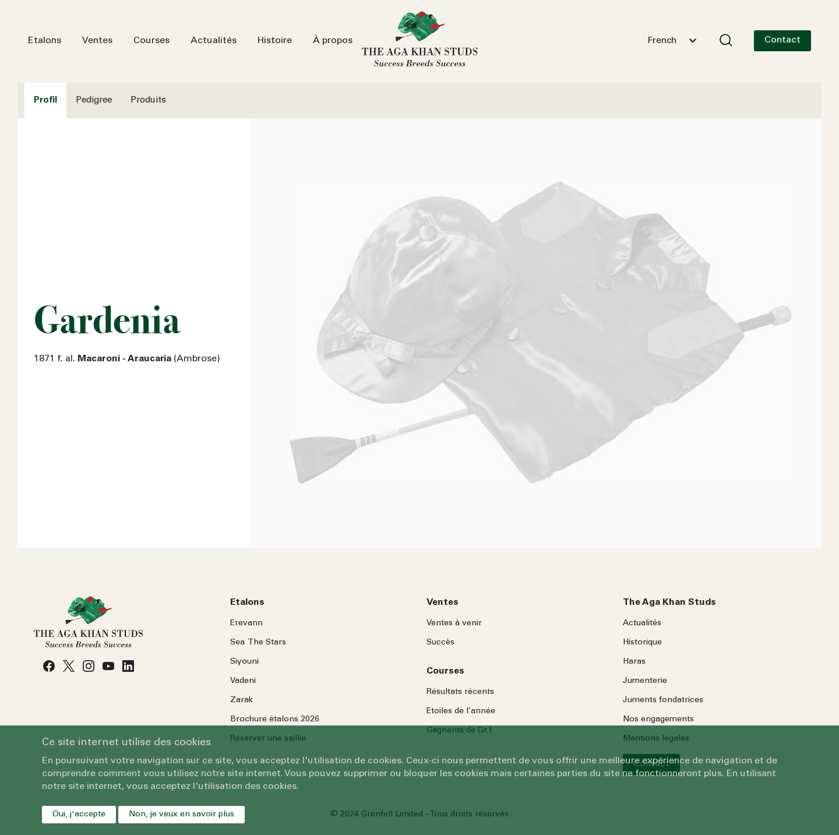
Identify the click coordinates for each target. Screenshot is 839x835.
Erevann (246, 623)
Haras (634, 662)
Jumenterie (645, 681)
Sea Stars (258, 643)
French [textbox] (661, 40)
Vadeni (243, 681)
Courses (151, 40)
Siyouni (244, 662)
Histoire (275, 40)
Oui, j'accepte (78, 815)
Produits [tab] (148, 100)
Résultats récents (460, 692)
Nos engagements (658, 720)
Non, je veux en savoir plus (181, 815)
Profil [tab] (45, 100)
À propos (332, 40)
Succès (440, 643)
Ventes (97, 40)
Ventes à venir (454, 623)
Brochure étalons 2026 (274, 720)
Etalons (44, 40)
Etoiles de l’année (460, 711)
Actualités (214, 40)
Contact (782, 40)
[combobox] (672, 41)
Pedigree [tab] (94, 100)
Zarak (241, 700)
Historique (642, 643)
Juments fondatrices (663, 700)
